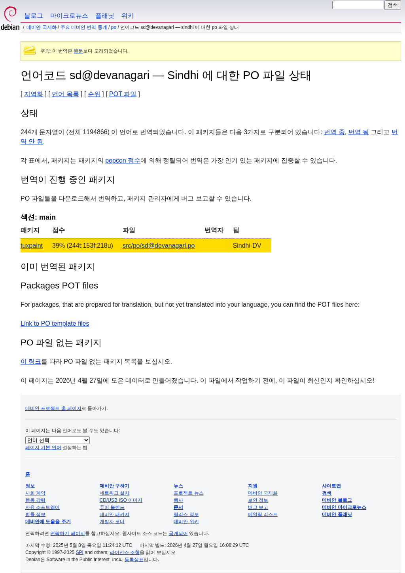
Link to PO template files (55, 323)
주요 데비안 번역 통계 (84, 27)
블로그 (33, 15)
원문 (78, 51)
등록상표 (134, 559)
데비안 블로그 (337, 500)
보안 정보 (258, 500)
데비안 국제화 (41, 27)
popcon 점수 (122, 160)
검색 (326, 493)
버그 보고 (258, 507)
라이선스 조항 (125, 552)
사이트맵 (331, 486)
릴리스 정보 (186, 514)
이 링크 (31, 361)
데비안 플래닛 (337, 514)
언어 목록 (65, 94)
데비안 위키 (186, 521)
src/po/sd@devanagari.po (159, 245)
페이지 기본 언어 (43, 447)
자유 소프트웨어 (42, 507)
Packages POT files (59, 285)
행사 (178, 500)
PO (113, 27)
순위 (94, 94)
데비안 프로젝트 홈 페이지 (53, 408)
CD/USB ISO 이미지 (121, 500)
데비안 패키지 (114, 514)
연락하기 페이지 (67, 533)
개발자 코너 (112, 521)
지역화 (33, 94)
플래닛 (104, 15)
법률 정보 (35, 514)
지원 (252, 486)
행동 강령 (35, 500)
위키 (127, 15)
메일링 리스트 (263, 514)
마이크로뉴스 (69, 15)
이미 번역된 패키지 (58, 266)
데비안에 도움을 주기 (48, 521)
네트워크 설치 (114, 493)
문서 (178, 507)
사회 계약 (35, 493)
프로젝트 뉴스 (188, 493)
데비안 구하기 (114, 486)
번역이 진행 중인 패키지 (68, 179)
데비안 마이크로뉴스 (344, 507)
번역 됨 (358, 132)
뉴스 (178, 486)
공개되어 (178, 533)
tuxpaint (32, 245)
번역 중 (334, 132)
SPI (79, 552)
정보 (30, 486)
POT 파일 (122, 94)
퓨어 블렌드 (112, 507)
